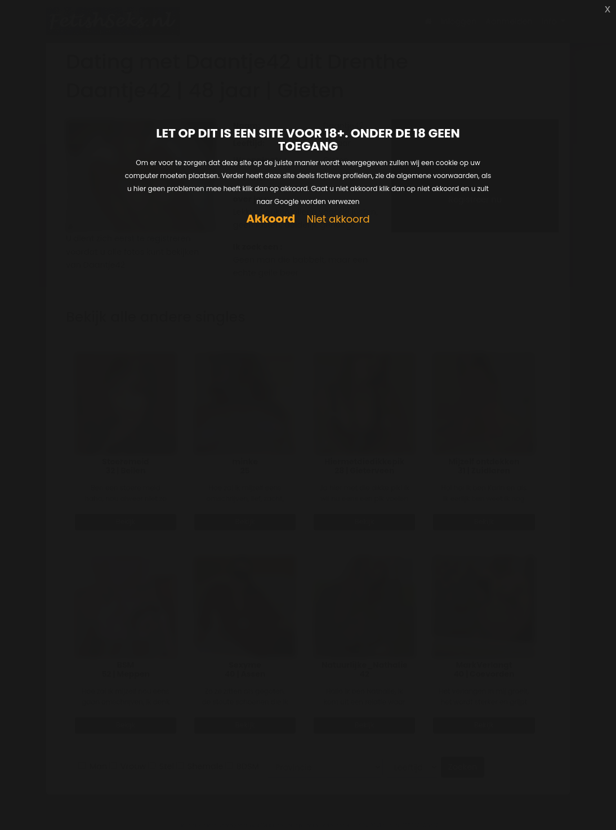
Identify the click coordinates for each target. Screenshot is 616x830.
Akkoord (270, 218)
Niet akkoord (337, 219)
